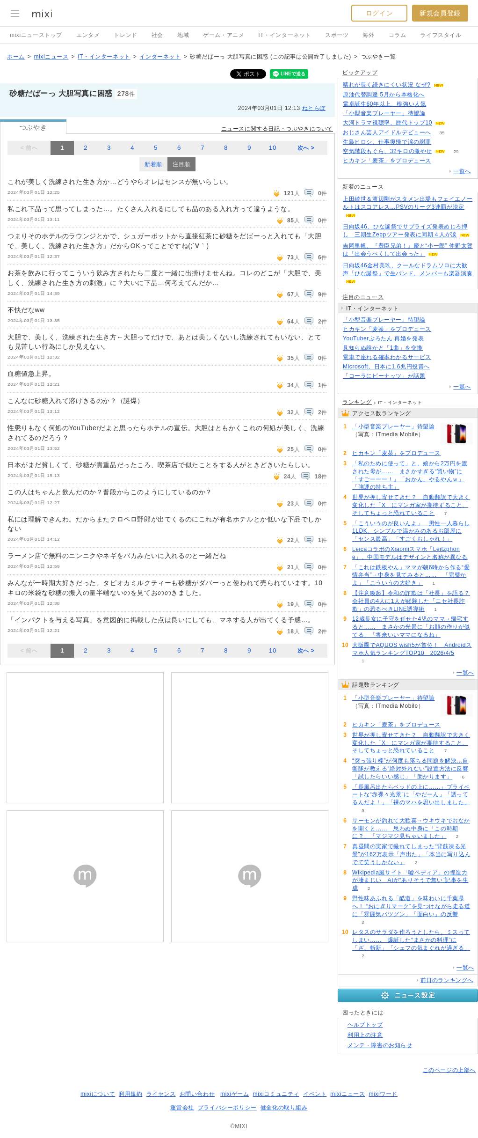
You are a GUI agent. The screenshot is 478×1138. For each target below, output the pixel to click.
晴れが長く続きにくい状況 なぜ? (387, 84)
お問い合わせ (197, 1094)
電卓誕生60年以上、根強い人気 (384, 104)
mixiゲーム (234, 1094)
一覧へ (462, 171)
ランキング (357, 402)
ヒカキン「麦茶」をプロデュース (387, 160)
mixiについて (97, 1094)
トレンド (125, 35)
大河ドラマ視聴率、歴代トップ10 (387, 122)
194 (437, 104)
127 (442, 160)
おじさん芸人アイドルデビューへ (387, 132)
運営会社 (182, 1107)
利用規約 (130, 1094)
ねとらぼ (314, 108)
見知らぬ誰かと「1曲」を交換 (383, 348)
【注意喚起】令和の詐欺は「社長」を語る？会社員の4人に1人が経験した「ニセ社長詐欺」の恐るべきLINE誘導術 (411, 601)
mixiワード (383, 1094)
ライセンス (161, 1094)
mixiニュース (51, 56)
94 (433, 348)
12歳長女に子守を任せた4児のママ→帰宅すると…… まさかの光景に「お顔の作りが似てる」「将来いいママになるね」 (411, 627)
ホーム (16, 56)
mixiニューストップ (36, 35)
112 (456, 122)
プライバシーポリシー (227, 1107)
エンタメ (88, 35)
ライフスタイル (440, 35)
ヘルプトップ (365, 1024)
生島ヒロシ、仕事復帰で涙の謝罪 (387, 142)
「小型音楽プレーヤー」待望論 (384, 113)
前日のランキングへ (446, 980)
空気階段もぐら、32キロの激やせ (387, 151)
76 (440, 366)
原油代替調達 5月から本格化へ (384, 94)
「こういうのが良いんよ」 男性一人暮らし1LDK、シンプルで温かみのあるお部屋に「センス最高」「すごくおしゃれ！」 (411, 531)
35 (441, 132)
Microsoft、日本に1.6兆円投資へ (386, 366)
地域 (183, 35)
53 (434, 338)
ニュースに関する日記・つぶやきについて (277, 128)
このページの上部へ (449, 1070)
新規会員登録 (440, 13)
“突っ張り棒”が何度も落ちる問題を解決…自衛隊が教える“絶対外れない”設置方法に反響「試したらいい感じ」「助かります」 (410, 768)
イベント (314, 1094)
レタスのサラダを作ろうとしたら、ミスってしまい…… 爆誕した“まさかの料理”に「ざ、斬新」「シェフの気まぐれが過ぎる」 (411, 940)
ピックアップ (360, 72)
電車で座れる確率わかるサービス (387, 357)
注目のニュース (363, 297)
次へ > (306, 148)
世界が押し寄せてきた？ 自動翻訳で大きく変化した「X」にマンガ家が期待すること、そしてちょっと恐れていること (411, 505)
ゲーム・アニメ (223, 35)
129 (442, 142)
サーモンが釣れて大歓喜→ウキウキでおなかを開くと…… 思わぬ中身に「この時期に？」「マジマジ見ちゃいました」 (411, 828)
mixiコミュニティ (276, 1094)
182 (436, 376)
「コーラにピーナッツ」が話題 (384, 376)
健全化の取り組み (284, 1107)
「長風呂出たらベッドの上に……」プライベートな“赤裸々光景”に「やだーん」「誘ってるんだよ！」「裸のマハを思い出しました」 (411, 795)
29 (455, 151)
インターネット (160, 56)
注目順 (181, 164)
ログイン (379, 13)
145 (442, 357)
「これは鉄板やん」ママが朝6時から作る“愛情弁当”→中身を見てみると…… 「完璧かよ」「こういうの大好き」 (411, 575)
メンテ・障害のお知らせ (380, 1045)
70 (454, 85)
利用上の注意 (365, 1035)
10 (272, 147)
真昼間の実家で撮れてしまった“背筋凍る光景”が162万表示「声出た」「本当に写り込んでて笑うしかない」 (411, 854)
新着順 (153, 164)
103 (436, 94)
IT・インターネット (284, 35)
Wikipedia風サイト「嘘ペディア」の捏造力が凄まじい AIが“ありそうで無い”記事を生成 (410, 880)
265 (436, 113)
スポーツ (336, 35)
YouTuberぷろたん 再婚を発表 (383, 338)
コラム (397, 35)
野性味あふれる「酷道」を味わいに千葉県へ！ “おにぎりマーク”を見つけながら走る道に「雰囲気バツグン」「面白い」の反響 (411, 906)
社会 (157, 35)
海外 (368, 35)
